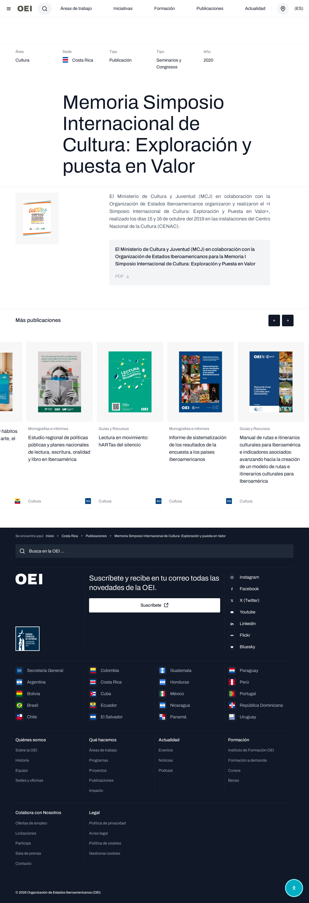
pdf (122, 276)
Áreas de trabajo (76, 8)
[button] (274, 320)
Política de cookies (105, 843)
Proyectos (97, 770)
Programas (98, 760)
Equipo (21, 770)
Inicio (50, 536)
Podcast (166, 770)
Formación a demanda (247, 760)
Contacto (23, 863)
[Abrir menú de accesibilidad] (294, 888)
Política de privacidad (107, 823)
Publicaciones (210, 8)
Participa (23, 843)
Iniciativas (123, 8)
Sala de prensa (28, 853)
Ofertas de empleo (31, 823)
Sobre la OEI (26, 750)
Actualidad (255, 8)
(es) (299, 8)
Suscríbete (154, 605)
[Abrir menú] (9, 9)
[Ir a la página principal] (24, 9)
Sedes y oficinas (29, 780)
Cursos (234, 770)
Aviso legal (98, 833)
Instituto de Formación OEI (251, 750)
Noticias (166, 760)
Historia (22, 760)
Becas (233, 780)
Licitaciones (25, 833)
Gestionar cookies (104, 853)
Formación (164, 8)
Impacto (96, 790)
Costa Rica (70, 536)
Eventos (166, 750)
